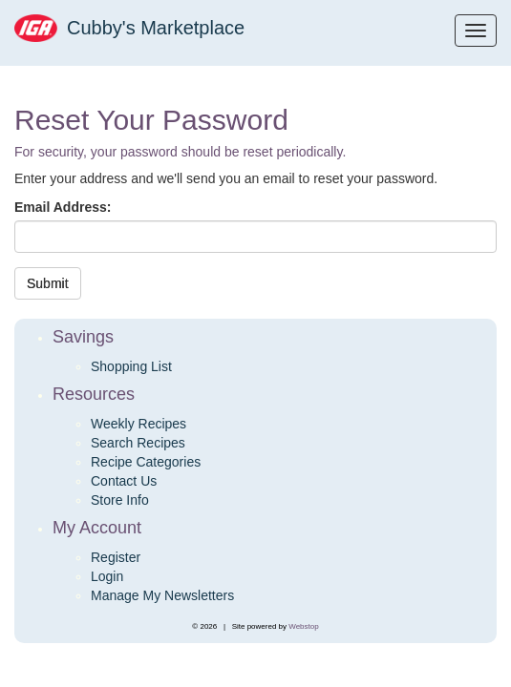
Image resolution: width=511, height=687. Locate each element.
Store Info (120, 500)
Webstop (303, 626)
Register (115, 557)
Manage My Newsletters (162, 595)
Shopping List (131, 366)
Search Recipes (138, 442)
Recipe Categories (146, 461)
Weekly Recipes (138, 423)
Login (107, 576)
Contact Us (124, 481)
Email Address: (62, 207)
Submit (48, 283)
